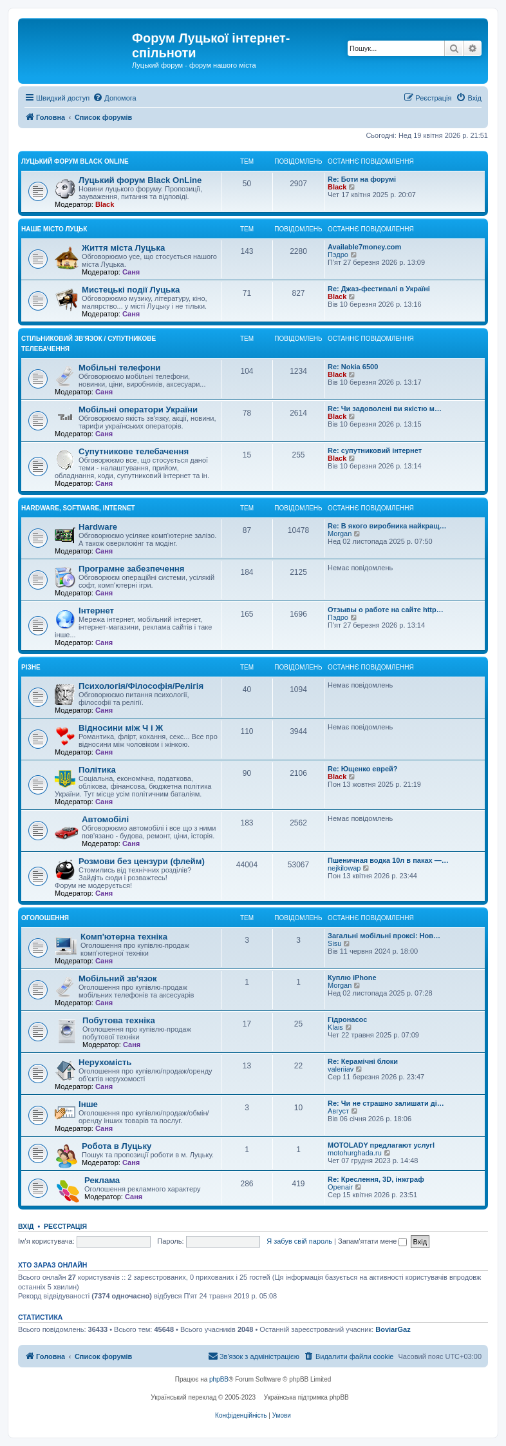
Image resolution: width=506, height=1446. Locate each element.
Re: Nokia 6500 (353, 367)
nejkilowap (344, 868)
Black (104, 204)
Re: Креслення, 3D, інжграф (376, 1179)
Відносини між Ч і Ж (121, 728)
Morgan (339, 533)
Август (338, 1111)
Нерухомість (105, 1062)
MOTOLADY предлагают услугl (381, 1145)
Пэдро (338, 254)
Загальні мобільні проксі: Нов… (384, 936)
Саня (131, 272)
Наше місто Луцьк (54, 229)
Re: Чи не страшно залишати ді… (386, 1103)
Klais (335, 1027)
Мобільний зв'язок (118, 978)
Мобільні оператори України (138, 409)
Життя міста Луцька (123, 248)
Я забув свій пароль (299, 1241)
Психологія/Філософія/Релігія (141, 686)
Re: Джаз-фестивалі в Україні (379, 289)
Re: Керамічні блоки (363, 1061)
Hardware (98, 527)
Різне (31, 667)
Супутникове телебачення (134, 451)
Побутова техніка (118, 1020)
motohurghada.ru (355, 1153)
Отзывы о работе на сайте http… (386, 609)
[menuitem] (114, 98)
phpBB (219, 1379)
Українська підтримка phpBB (306, 1397)
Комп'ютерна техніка (123, 936)
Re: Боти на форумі (362, 179)
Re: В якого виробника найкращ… (387, 526)
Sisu (334, 943)
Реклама (102, 1180)
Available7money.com (364, 247)
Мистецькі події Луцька (131, 289)
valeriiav (340, 1069)
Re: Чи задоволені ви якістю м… (385, 408)
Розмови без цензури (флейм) (142, 861)
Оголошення (45, 917)
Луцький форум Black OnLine (75, 161)
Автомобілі (105, 819)
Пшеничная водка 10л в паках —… (388, 860)
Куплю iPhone (352, 977)
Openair (340, 1187)
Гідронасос (347, 1019)
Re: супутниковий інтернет (375, 450)
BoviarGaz (392, 1329)
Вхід (26, 1226)
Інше (88, 1104)
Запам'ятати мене (372, 1241)
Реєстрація (65, 1226)
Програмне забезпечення (132, 569)
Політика (97, 770)
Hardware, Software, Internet (78, 508)
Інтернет (96, 610)
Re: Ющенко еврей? (363, 769)
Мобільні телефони (119, 367)
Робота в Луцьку (116, 1146)
